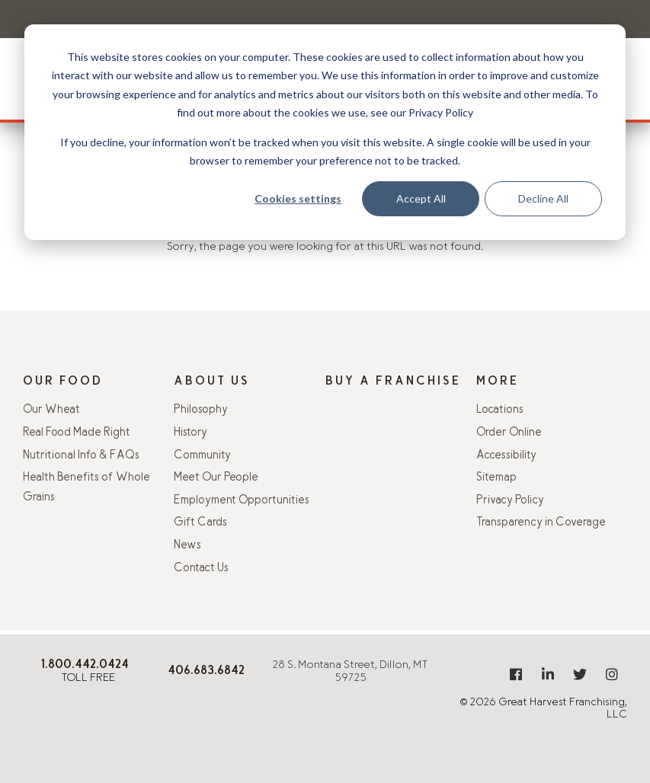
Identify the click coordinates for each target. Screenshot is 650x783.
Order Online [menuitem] (509, 433)
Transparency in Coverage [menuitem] (541, 523)
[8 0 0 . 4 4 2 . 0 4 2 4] (84, 666)
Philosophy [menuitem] (201, 410)
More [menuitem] (497, 382)
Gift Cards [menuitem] (200, 523)
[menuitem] (515, 674)
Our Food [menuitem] (63, 382)
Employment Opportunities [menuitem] (241, 501)
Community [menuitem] (202, 456)
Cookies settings (298, 198)
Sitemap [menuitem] (496, 478)
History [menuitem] (190, 433)
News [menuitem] (187, 545)
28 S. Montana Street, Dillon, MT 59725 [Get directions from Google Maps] (350, 672)
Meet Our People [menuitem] (216, 478)
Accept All (421, 198)
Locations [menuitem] (500, 410)
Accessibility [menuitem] (506, 456)
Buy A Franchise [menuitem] (393, 382)
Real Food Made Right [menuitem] (76, 433)
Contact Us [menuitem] (201, 568)
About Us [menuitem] (212, 382)
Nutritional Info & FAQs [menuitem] (81, 456)
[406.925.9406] (206, 672)
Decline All (543, 198)
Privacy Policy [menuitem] (510, 501)
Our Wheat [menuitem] (51, 410)
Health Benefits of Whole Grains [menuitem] (86, 487)
